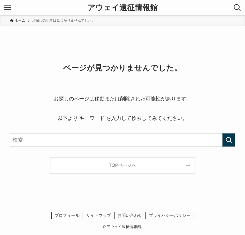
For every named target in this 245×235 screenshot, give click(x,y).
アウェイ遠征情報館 (122, 7)
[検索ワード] (122, 140)
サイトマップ (98, 215)
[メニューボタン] (7, 7)
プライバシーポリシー (169, 215)
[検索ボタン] (237, 7)
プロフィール (67, 215)
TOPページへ (122, 165)
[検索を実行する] (228, 140)
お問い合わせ (129, 215)
